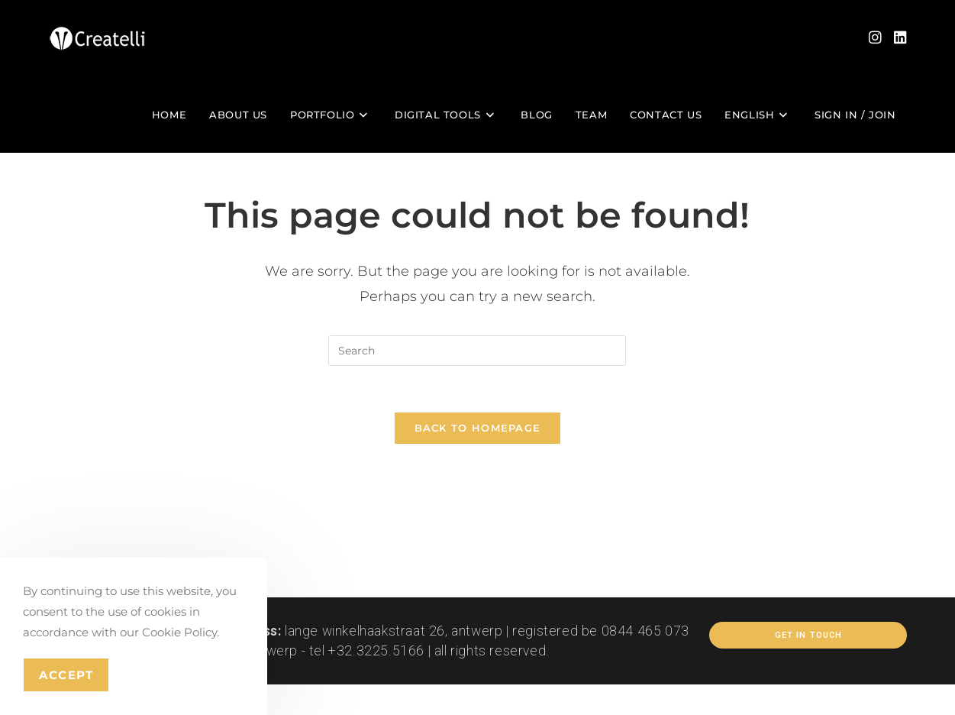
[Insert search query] (477, 350)
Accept (66, 675)
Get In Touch (808, 635)
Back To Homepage (478, 428)
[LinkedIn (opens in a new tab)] (900, 38)
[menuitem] (758, 114)
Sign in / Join (855, 114)
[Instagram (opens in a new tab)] (875, 38)
